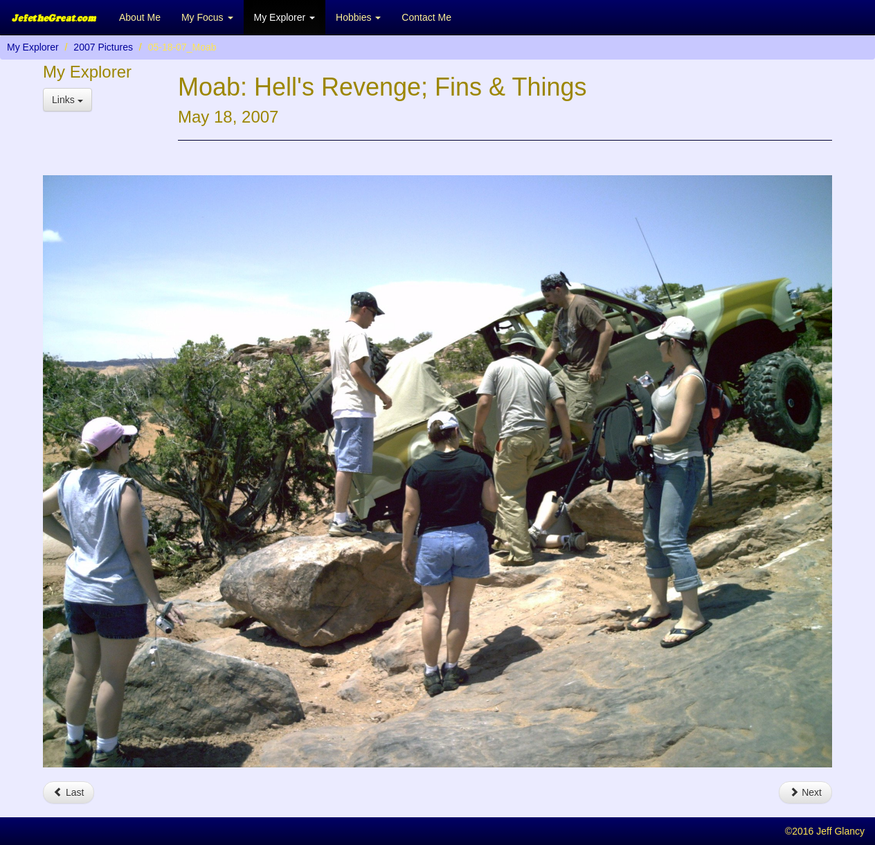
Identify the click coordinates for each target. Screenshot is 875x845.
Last (68, 792)
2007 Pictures (103, 47)
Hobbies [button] (358, 17)
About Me (140, 17)
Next (805, 792)
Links (67, 99)
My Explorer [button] (285, 17)
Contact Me (426, 17)
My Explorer (33, 47)
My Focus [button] (207, 17)
